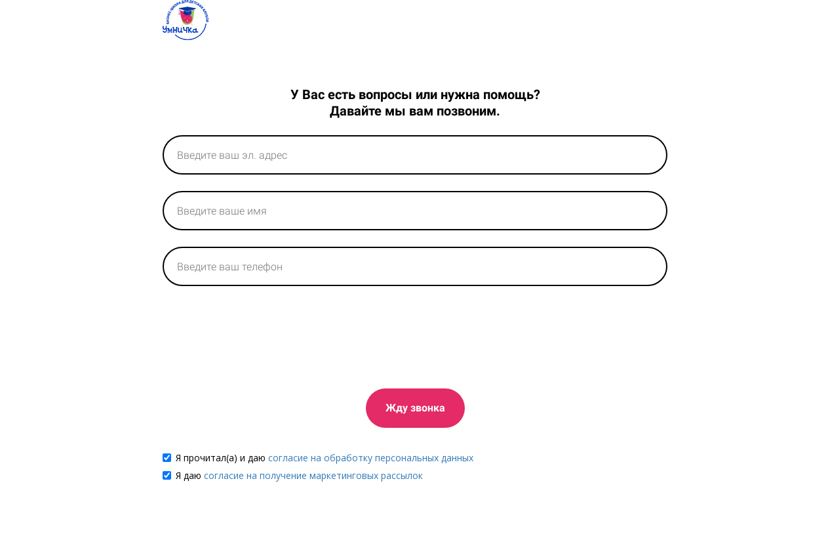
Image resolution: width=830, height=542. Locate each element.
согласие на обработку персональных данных (370, 457)
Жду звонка (415, 408)
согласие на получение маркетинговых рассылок (313, 475)
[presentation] (262, 334)
